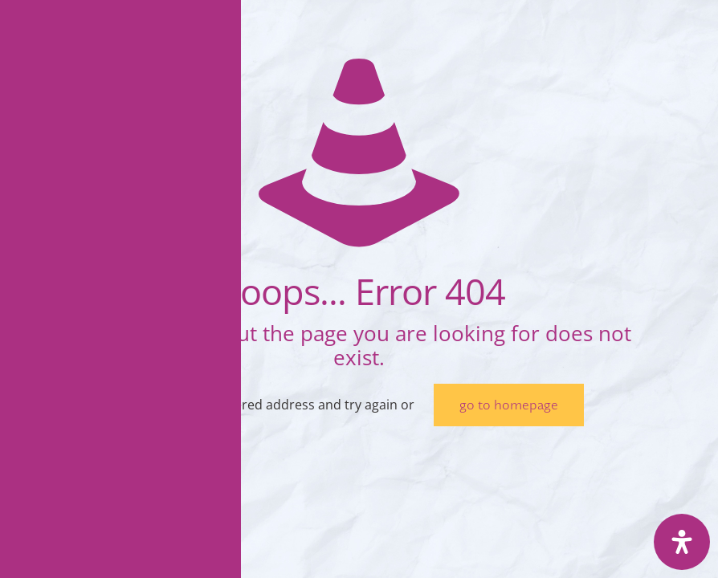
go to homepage (508, 405)
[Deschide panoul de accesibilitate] (682, 542)
